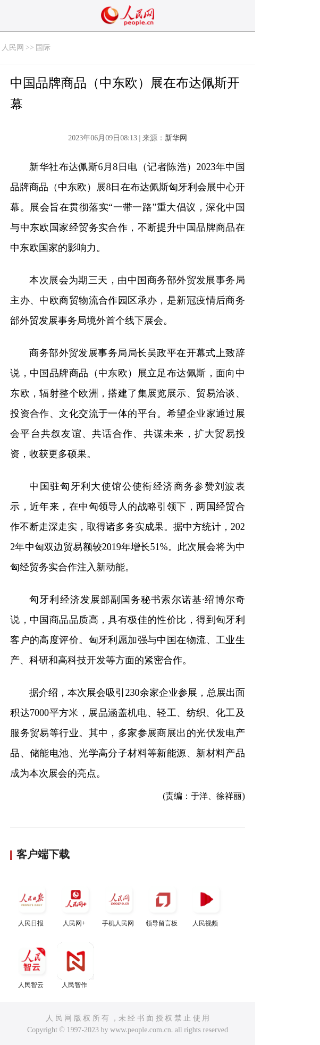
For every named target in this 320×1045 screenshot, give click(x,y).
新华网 (176, 138)
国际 (43, 48)
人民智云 (31, 965)
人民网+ (75, 904)
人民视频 (206, 904)
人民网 (13, 48)
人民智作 (75, 965)
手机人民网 (119, 904)
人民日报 (31, 904)
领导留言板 (162, 904)
